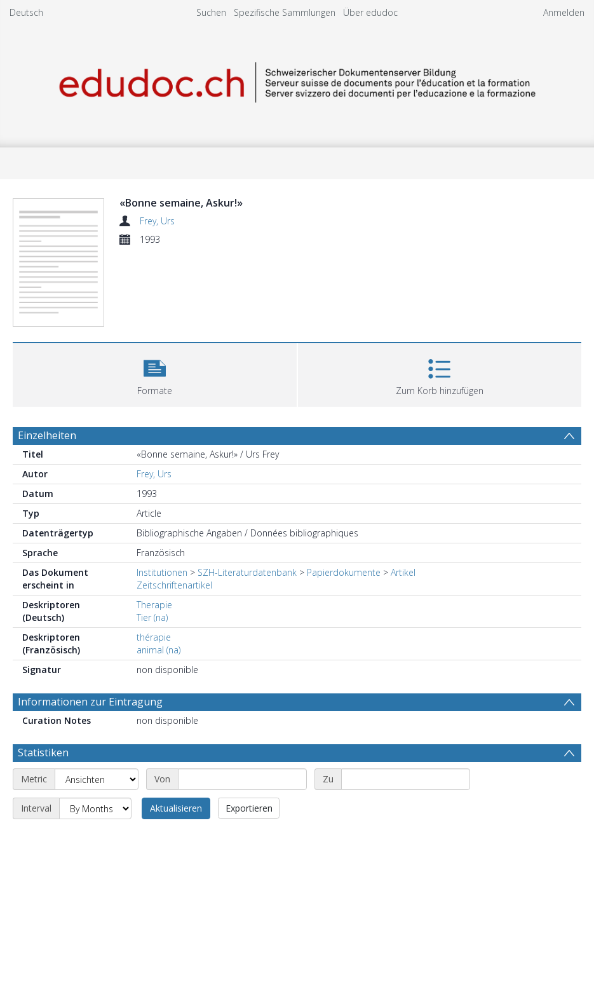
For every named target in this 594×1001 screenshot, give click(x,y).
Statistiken (43, 752)
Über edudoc (370, 12)
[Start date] (242, 779)
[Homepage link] (297, 80)
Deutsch (26, 12)
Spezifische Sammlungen (284, 12)
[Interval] (95, 808)
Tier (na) (152, 617)
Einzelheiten (47, 435)
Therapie (154, 605)
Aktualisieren (176, 808)
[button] (155, 373)
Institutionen (162, 572)
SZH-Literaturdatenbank (247, 572)
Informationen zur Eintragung (90, 702)
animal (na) (158, 650)
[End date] (405, 779)
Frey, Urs (157, 221)
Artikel (403, 572)
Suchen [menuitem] (211, 12)
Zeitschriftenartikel (174, 585)
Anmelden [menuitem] (563, 12)
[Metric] (96, 779)
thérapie (154, 637)
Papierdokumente (344, 572)
